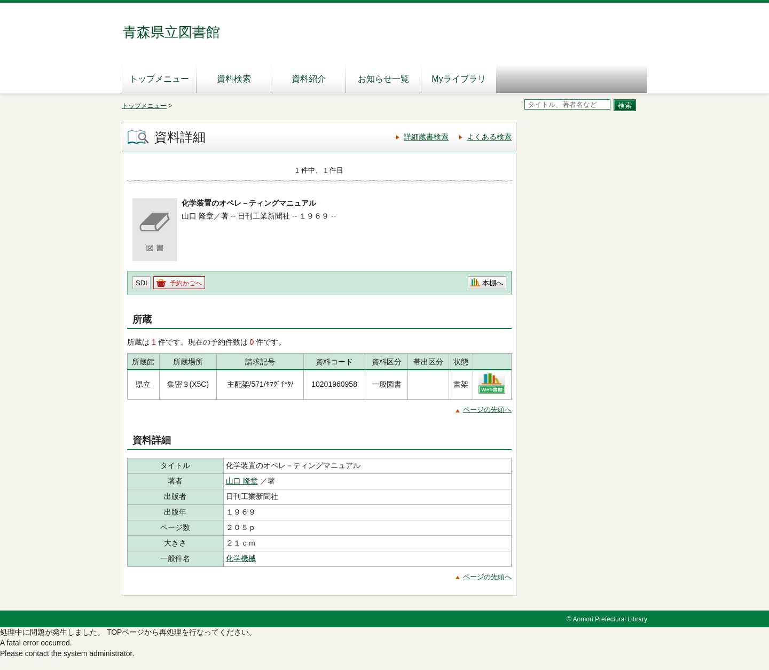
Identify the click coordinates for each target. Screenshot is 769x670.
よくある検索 (489, 137)
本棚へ (492, 283)
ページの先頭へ (487, 410)
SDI (141, 283)
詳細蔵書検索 (426, 137)
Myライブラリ (458, 78)
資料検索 (234, 78)
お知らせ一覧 (383, 78)
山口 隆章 (242, 481)
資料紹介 (309, 78)
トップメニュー (159, 78)
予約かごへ (186, 283)
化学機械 (241, 558)
